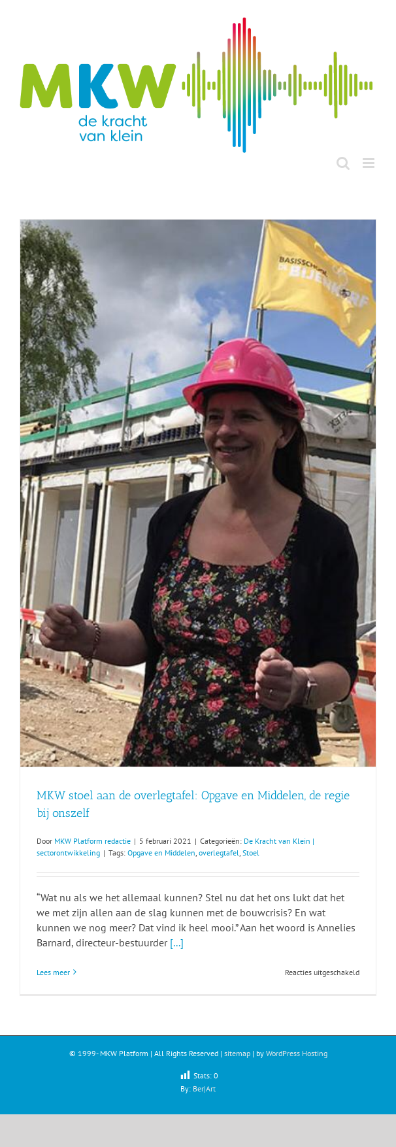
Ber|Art (204, 1088)
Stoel (250, 852)
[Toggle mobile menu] (369, 163)
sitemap (237, 1053)
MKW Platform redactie (92, 841)
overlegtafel (219, 852)
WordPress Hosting (296, 1053)
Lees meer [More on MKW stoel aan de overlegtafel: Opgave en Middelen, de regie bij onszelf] (53, 972)
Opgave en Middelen (161, 852)
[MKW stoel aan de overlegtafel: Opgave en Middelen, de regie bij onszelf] (198, 493)
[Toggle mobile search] (343, 163)
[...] (177, 942)
